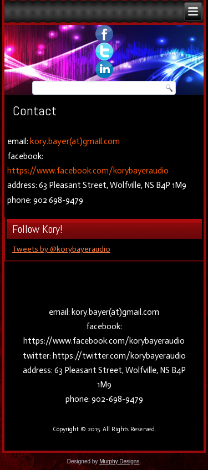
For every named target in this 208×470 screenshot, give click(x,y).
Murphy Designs (119, 461)
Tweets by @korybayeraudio (61, 249)
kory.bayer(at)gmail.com (75, 141)
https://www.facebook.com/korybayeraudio (88, 171)
